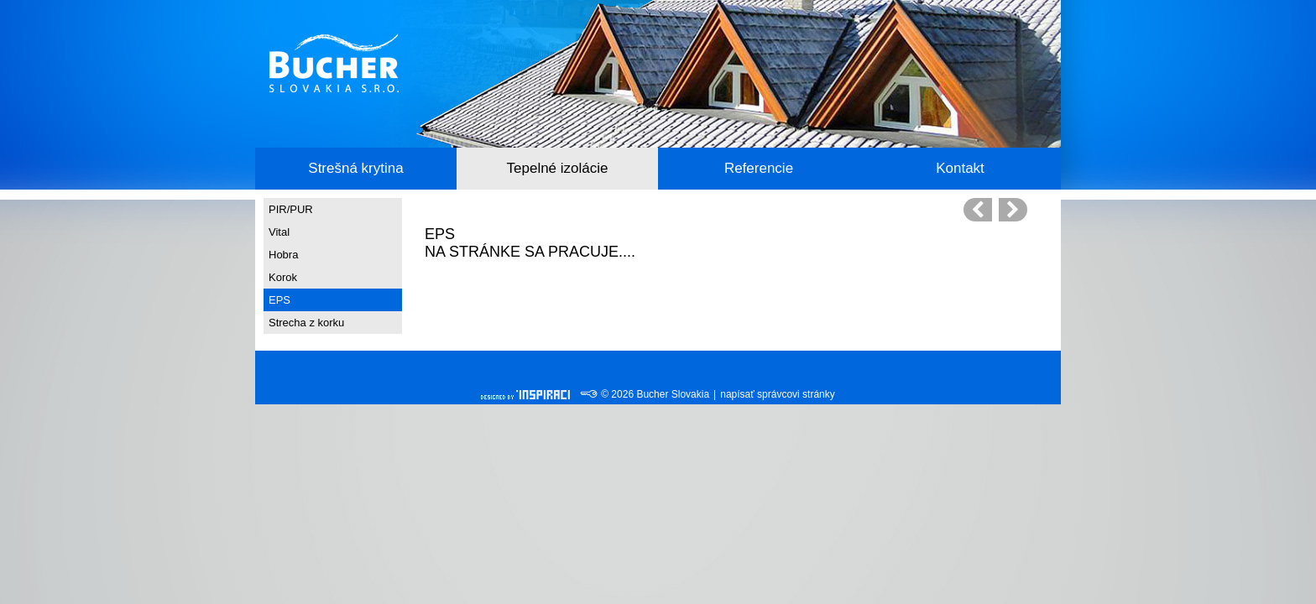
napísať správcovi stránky (777, 394)
